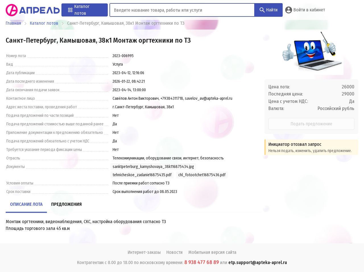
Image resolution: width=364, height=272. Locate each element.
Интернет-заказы (144, 252)
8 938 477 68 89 (201, 262)
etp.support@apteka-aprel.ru (257, 262)
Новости (174, 252)
